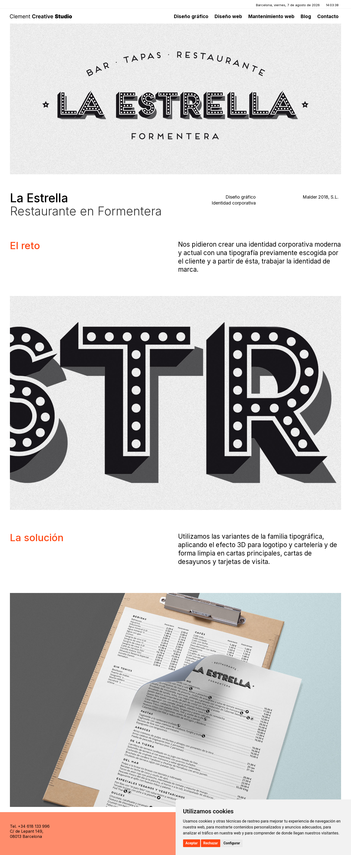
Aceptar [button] (192, 843)
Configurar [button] (231, 843)
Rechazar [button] (210, 843)
